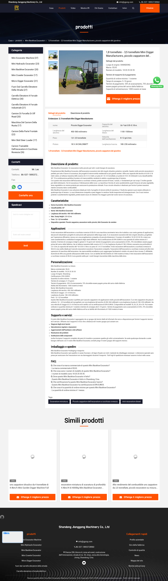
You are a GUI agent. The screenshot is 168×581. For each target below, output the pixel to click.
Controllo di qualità (137, 550)
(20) (25, 69)
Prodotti (62, 8)
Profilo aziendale (137, 540)
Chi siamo (99, 8)
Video (73, 8)
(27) (24, 88)
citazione (149, 8)
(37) (25, 58)
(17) (24, 75)
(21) (25, 81)
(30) (24, 97)
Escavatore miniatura (59, 401)
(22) (24, 133)
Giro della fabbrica (136, 545)
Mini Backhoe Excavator (35, 41)
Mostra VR (85, 8)
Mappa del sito (137, 561)
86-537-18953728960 (149, 2)
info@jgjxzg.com (124, 2)
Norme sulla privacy (137, 566)
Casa (51, 8)
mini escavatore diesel (131, 401)
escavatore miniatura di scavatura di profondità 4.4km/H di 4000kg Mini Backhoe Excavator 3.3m (83, 486)
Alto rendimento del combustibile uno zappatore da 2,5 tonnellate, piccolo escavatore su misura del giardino (135, 486)
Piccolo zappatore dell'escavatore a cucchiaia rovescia (95, 401)
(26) (24, 149)
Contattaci (112, 8)
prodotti (18, 41)
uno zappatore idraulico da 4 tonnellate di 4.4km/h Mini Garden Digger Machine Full (29, 486)
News (137, 555)
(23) (25, 63)
